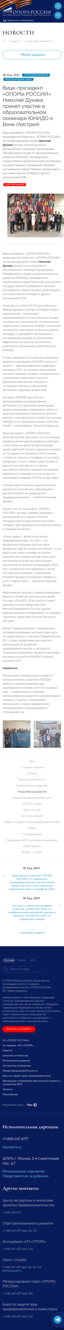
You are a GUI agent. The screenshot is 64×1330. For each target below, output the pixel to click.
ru (58, 15)
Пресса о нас (32, 810)
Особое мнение (32, 816)
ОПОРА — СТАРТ (32, 852)
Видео (32, 828)
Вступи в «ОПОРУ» (18, 1029)
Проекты (7, 1089)
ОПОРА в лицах (32, 803)
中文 (33, 960)
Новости (15, 41)
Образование (10, 1094)
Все (32, 761)
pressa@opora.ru (12, 1270)
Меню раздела (33, 55)
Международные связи (18, 79)
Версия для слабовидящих (18, 20)
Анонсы (32, 773)
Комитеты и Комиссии (15, 1055)
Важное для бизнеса (32, 779)
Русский (9, 960)
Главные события (32, 767)
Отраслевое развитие (38, 41)
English (22, 960)
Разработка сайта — (20, 1104)
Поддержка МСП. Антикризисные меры (32, 840)
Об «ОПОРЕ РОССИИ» (16, 1040)
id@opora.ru (12, 1147)
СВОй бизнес (32, 846)
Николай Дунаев (14, 184)
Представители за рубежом (25, 1176)
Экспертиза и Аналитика (17, 1065)
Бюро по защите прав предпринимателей (32, 822)
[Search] (23, 969)
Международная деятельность (32, 797)
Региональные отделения (23, 1171)
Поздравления (32, 834)
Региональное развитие (32, 785)
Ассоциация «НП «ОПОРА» (18, 1045)
